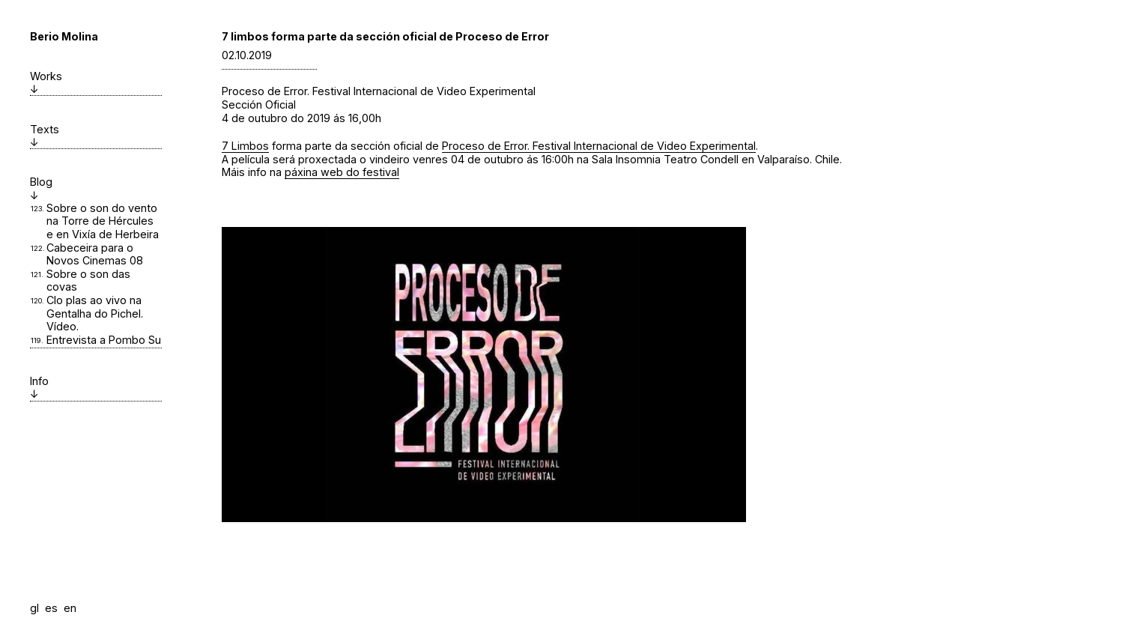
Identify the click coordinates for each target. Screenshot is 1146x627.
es (51, 608)
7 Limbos (245, 145)
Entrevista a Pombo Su (103, 339)
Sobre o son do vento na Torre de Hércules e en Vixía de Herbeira (102, 221)
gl (34, 608)
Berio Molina (64, 36)
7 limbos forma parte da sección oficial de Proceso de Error (385, 36)
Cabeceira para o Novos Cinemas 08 (94, 254)
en (70, 608)
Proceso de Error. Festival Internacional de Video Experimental (599, 145)
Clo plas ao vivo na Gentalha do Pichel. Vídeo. (94, 313)
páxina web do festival (342, 172)
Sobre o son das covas (88, 280)
